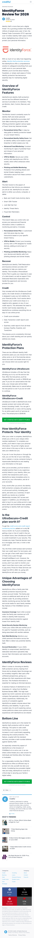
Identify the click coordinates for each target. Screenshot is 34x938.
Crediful (8, 18)
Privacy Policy (22, 935)
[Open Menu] (31, 2)
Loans (13, 875)
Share (7, 790)
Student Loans (15, 879)
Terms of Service (12, 935)
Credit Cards (5, 879)
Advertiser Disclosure (7, 6)
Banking (4, 875)
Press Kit (26, 877)
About (25, 873)
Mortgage (4, 883)
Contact (26, 875)
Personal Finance (16, 877)
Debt (3, 877)
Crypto (14, 881)
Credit (3, 873)
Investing (14, 873)
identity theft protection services (18, 61)
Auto (3, 881)
